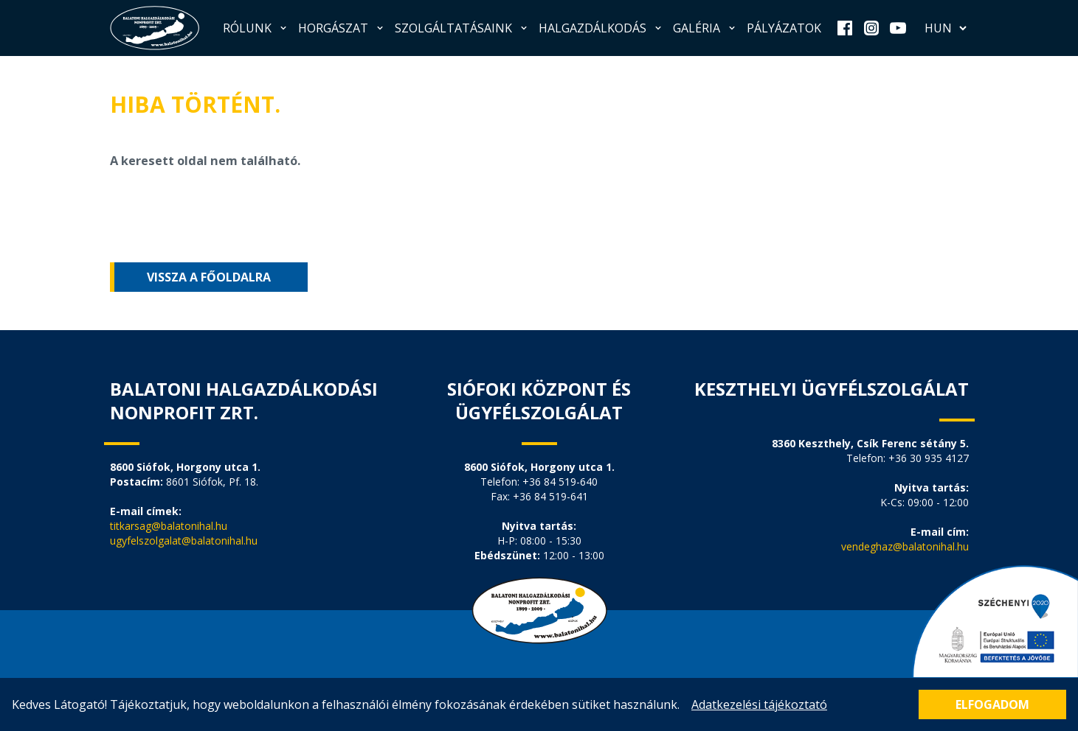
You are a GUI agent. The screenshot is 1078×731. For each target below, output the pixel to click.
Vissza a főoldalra (209, 277)
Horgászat (342, 28)
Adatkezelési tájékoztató (759, 704)
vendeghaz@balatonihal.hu (905, 546)
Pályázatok (784, 28)
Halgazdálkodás (601, 28)
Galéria (705, 28)
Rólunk (256, 28)
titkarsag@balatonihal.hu (168, 526)
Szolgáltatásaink (462, 28)
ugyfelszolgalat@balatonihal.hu (184, 541)
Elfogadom (992, 704)
